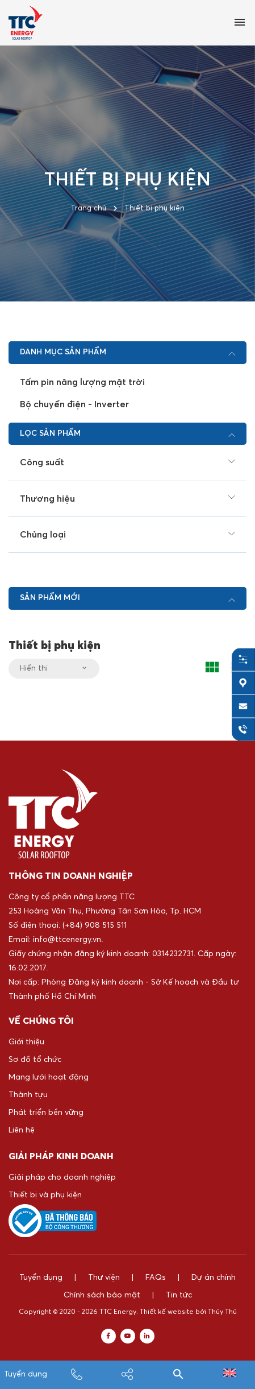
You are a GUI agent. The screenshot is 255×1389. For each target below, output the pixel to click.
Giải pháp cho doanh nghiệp (62, 1177)
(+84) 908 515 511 (94, 925)
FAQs (155, 1277)
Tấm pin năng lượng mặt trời (82, 382)
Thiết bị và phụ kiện (45, 1195)
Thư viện (104, 1277)
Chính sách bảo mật (102, 1295)
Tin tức (179, 1295)
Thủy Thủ (222, 1312)
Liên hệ (22, 1130)
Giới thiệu (26, 1042)
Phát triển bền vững (46, 1113)
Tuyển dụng (25, 1374)
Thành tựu (28, 1095)
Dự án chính (213, 1277)
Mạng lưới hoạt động (49, 1077)
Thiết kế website (167, 1312)
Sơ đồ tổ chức (35, 1060)
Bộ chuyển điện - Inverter (74, 404)
